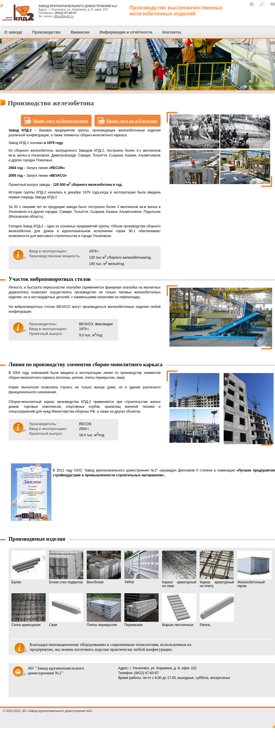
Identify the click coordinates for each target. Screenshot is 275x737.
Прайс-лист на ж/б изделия (131, 121)
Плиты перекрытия (104, 610)
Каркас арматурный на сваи (179, 569)
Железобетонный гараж (254, 569)
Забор (141, 567)
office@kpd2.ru (63, 16)
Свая (66, 610)
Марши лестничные (179, 610)
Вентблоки (104, 567)
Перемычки (141, 610)
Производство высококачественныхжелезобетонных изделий (176, 11)
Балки (28, 567)
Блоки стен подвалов (66, 567)
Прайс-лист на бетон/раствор (60, 121)
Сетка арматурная (28, 610)
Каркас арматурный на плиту (217, 569)
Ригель (217, 610)
